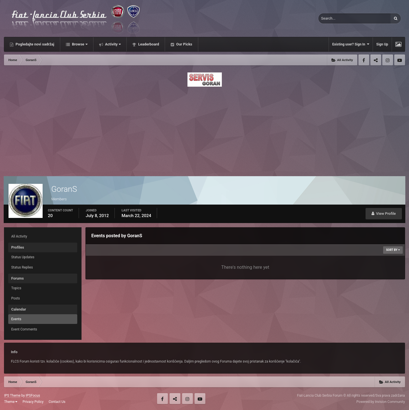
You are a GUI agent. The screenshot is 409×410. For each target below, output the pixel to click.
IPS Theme (12, 395)
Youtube (399, 60)
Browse (79, 44)
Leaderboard (148, 44)
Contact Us (57, 402)
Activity (112, 44)
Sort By (393, 249)
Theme (10, 402)
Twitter (375, 60)
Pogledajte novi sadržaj (34, 44)
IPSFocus (33, 395)
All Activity (19, 236)
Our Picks (183, 44)
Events (16, 319)
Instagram (387, 60)
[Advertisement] (204, 130)
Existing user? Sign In (350, 44)
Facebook (363, 60)
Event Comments (24, 329)
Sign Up (382, 44)
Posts (15, 298)
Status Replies (22, 267)
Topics (16, 288)
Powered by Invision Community (380, 402)
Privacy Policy (32, 402)
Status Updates (22, 257)
